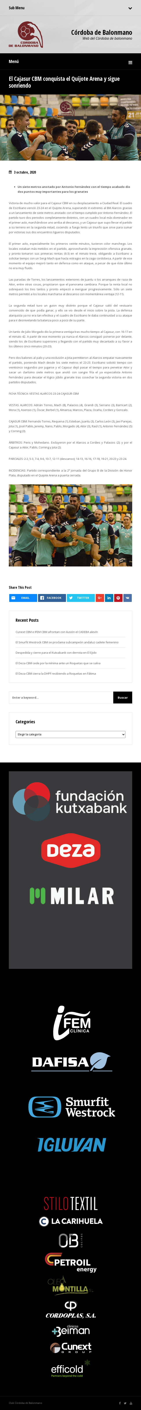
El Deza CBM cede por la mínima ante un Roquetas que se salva (58, 663)
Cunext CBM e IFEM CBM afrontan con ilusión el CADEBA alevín (57, 632)
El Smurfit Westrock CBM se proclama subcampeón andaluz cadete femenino (67, 642)
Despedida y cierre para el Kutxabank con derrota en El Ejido (56, 653)
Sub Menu (16, 7)
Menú (14, 61)
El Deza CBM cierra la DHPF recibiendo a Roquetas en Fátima (56, 673)
